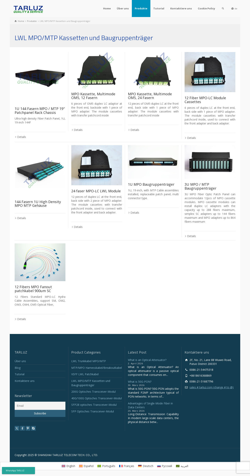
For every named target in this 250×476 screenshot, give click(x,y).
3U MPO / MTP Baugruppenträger (200, 186)
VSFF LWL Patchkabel (85, 374)
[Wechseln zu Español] (86, 466)
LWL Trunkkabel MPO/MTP (88, 361)
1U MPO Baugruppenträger (151, 184)
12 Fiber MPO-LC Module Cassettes (205, 99)
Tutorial (158, 8)
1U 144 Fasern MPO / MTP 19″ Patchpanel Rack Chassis (40, 110)
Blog (18, 368)
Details (21, 137)
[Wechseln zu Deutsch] (145, 466)
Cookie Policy (206, 8)
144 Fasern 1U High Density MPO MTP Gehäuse (38, 203)
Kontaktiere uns (181, 8)
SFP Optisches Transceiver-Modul (92, 411)
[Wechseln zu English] (68, 466)
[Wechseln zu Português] (106, 466)
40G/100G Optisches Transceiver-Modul (96, 398)
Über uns (123, 8)
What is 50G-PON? (139, 381)
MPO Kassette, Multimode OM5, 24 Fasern (150, 96)
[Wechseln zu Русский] (164, 466)
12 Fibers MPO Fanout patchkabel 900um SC (33, 288)
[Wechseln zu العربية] (182, 466)
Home (107, 8)
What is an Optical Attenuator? (147, 360)
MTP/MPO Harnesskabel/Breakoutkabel (96, 368)
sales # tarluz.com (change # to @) (211, 387)
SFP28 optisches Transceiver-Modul (94, 405)
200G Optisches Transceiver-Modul (93, 391)
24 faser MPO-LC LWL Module (96, 191)
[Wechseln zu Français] (126, 466)
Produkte (141, 8)
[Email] (40, 406)
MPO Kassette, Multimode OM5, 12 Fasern (93, 96)
